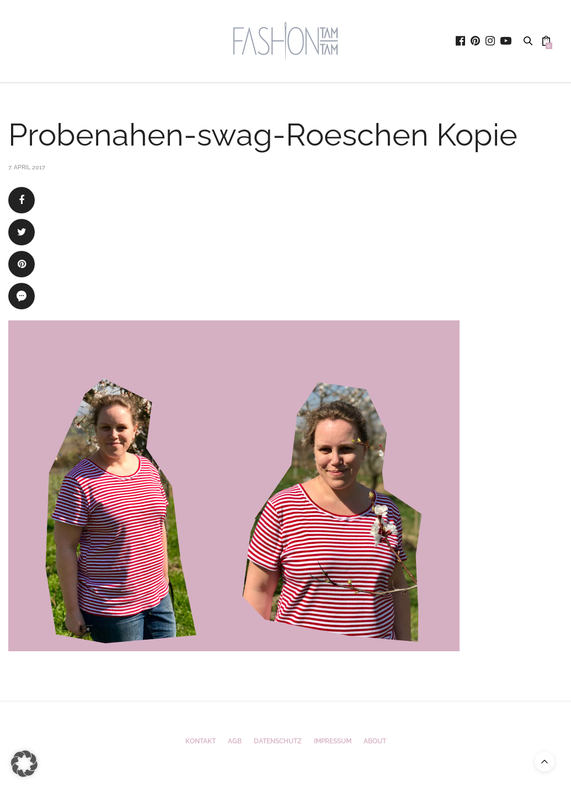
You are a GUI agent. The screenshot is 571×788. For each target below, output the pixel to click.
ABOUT (375, 741)
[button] (24, 763)
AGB (235, 741)
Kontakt (200, 741)
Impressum (332, 741)
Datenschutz (278, 741)
